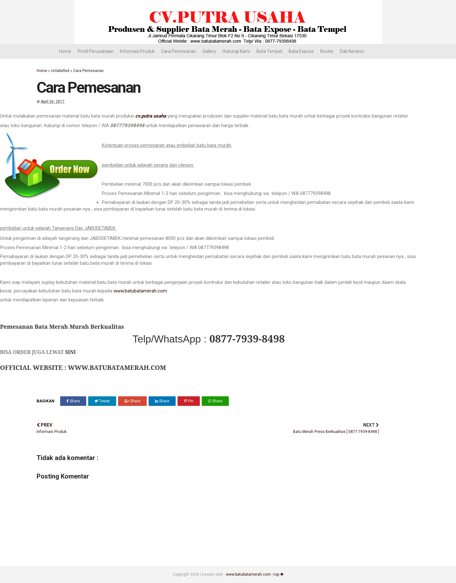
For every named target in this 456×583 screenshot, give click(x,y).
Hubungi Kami (236, 51)
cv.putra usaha (150, 116)
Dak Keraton (352, 51)
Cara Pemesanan (178, 51)
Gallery (209, 51)
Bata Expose (301, 51)
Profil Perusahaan (96, 51)
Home (65, 51)
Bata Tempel (269, 51)
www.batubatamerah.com (140, 291)
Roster (326, 51)
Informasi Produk (137, 51)
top (279, 574)
